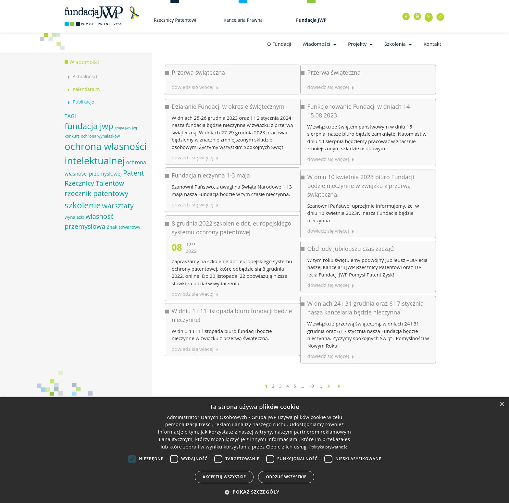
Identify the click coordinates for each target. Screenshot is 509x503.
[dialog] (254, 450)
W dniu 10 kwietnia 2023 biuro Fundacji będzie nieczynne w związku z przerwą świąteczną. (310, 147)
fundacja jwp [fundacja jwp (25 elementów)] (89, 125)
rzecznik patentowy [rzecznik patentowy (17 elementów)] (96, 193)
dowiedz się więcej (278, 270)
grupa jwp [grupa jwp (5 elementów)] (122, 128)
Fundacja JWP (311, 20)
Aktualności (85, 76)
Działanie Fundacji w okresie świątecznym (228, 94)
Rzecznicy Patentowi (175, 20)
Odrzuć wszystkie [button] (286, 477)
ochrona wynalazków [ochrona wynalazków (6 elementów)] (100, 136)
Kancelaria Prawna (243, 20)
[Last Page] (339, 386)
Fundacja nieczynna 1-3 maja (211, 137)
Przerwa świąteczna (198, 72)
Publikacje (83, 102)
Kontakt (432, 44)
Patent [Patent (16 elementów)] (133, 173)
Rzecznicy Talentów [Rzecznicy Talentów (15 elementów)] (94, 183)
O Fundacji (279, 44)
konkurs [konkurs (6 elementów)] (72, 136)
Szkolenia (395, 44)
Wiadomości (316, 44)
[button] (254, 492)
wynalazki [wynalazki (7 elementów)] (74, 217)
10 (311, 386)
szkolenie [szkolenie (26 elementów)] (83, 205)
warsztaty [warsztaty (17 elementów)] (117, 205)
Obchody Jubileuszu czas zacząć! (300, 183)
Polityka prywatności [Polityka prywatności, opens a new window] (328, 447)
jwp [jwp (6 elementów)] (135, 127)
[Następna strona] (329, 386)
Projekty (357, 44)
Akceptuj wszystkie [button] (224, 477)
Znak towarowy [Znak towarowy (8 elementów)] (123, 227)
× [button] (501, 404)
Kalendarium (86, 89)
